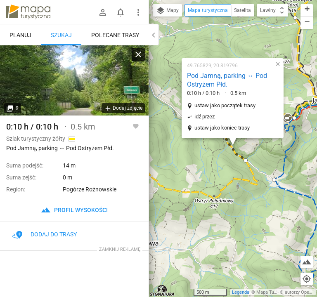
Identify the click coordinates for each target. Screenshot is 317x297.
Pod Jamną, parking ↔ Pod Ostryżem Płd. (227, 80)
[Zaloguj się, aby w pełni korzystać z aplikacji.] (135, 126)
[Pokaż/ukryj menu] (138, 12)
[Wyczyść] (138, 54)
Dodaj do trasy (44, 234)
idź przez (204, 116)
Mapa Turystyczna (274, 292)
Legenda (240, 292)
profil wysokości (74, 210)
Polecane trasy (115, 35)
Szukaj (61, 35)
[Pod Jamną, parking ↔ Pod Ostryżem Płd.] (74, 80)
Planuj (20, 35)
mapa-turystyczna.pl (28, 12)
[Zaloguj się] (102, 12)
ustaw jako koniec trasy (222, 128)
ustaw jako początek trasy (224, 105)
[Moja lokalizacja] (306, 279)
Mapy (167, 10)
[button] (246, 160)
